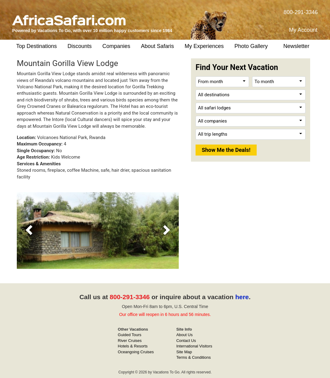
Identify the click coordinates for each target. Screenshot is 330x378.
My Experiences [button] (204, 46)
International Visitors (194, 346)
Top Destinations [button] (36, 46)
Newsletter (296, 46)
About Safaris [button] (157, 46)
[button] (29, 230)
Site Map (184, 352)
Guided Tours (129, 334)
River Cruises (130, 340)
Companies (116, 46)
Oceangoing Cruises (136, 352)
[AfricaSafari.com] (69, 17)
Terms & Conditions (193, 357)
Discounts (80, 46)
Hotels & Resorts (133, 346)
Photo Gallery (251, 46)
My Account (303, 30)
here (242, 296)
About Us (184, 334)
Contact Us (186, 340)
